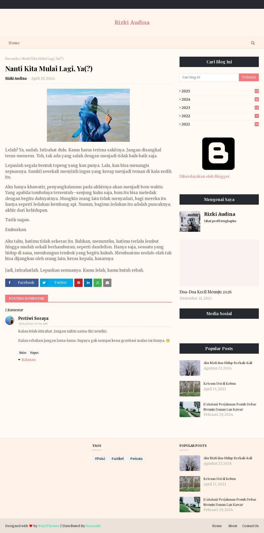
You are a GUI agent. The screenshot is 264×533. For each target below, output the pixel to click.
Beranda (12, 59)
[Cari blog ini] (209, 77)
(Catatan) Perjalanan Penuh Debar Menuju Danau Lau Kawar (229, 406)
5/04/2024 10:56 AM (33, 323)
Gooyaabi (93, 526)
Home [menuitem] (14, 42)
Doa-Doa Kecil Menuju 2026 (206, 291)
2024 (220, 99)
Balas (22, 352)
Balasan (29, 359)
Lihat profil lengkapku (220, 221)
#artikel (117, 459)
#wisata (136, 459)
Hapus (34, 352)
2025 (220, 91)
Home (217, 526)
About (232, 526)
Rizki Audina (132, 22)
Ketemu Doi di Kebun (219, 383)
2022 (220, 116)
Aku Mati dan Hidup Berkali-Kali (227, 362)
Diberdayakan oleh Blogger (218, 174)
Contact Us (250, 526)
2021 (220, 124)
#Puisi (100, 459)
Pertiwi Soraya (33, 318)
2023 (220, 108)
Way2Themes (49, 526)
